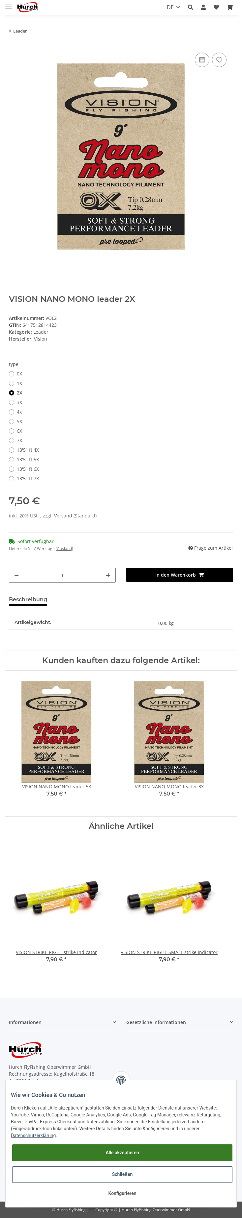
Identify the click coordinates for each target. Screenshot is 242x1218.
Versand (64, 516)
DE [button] (170, 7)
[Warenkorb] (230, 7)
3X (19, 402)
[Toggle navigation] (8, 4)
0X (19, 373)
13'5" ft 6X (28, 469)
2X (19, 393)
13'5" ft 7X (28, 478)
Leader (40, 332)
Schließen (122, 1174)
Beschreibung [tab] (28, 599)
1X (19, 383)
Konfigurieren (122, 1193)
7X (19, 440)
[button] (190, 7)
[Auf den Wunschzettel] (219, 60)
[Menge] (62, 575)
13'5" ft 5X (28, 459)
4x (19, 412)
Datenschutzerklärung (33, 1135)
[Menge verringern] (16, 575)
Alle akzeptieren (122, 1152)
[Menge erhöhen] (108, 575)
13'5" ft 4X (28, 450)
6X (19, 431)
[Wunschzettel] (216, 7)
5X (19, 421)
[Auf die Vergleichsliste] (202, 60)
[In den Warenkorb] (179, 575)
